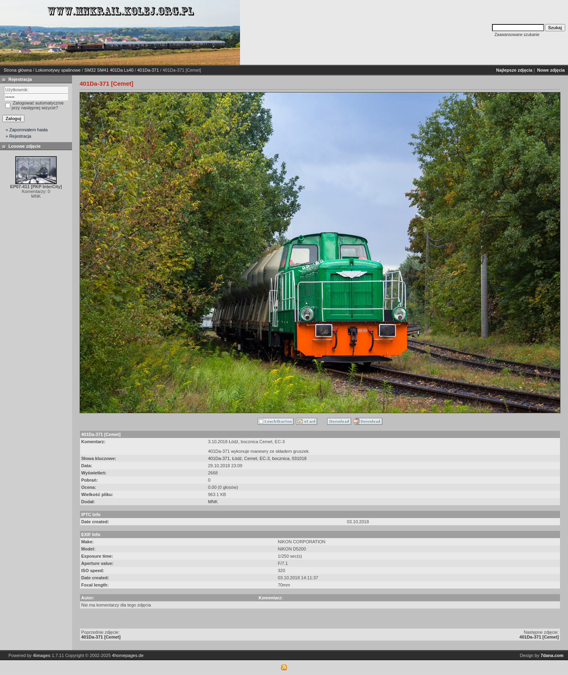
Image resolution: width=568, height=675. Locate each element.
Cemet (250, 458)
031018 (299, 458)
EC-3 (265, 458)
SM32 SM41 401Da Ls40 (109, 70)
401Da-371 (148, 70)
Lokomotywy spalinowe (58, 70)
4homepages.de (128, 655)
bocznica (280, 458)
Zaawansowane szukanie (516, 34)
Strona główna (18, 70)
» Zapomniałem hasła (27, 129)
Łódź (237, 458)
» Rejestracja (18, 136)
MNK (213, 501)
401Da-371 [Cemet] (100, 637)
